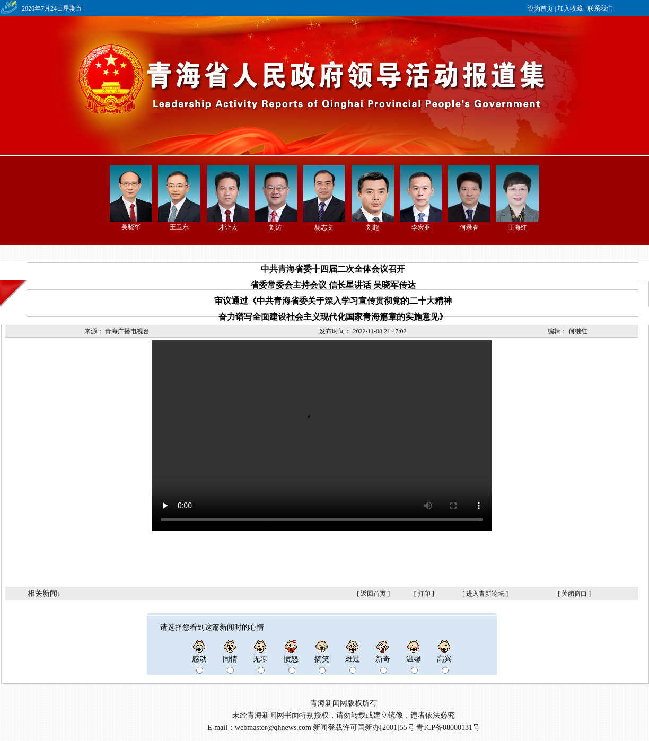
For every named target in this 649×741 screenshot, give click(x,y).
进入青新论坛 (485, 593)
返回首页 (373, 593)
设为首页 (540, 8)
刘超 (372, 227)
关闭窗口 (574, 593)
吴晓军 (131, 227)
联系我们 (600, 8)
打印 (424, 593)
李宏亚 (421, 227)
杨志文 (324, 227)
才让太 (228, 227)
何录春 (469, 227)
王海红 (517, 227)
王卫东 (179, 227)
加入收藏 (570, 8)
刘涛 (275, 227)
